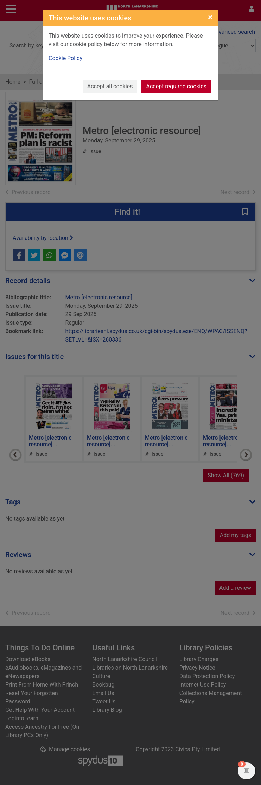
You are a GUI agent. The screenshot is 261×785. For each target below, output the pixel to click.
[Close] (210, 17)
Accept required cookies (176, 86)
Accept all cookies (110, 86)
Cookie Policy (65, 58)
